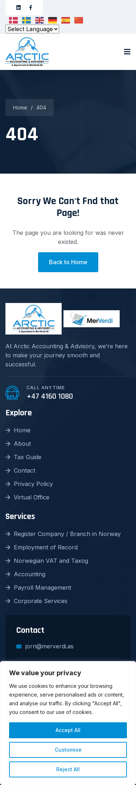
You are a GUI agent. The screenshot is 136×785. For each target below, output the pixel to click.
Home (20, 107)
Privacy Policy (29, 483)
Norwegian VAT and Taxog (46, 560)
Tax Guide (23, 457)
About (18, 443)
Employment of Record (41, 547)
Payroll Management (38, 587)
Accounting (25, 574)
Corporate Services (36, 601)
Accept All (68, 730)
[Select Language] (32, 29)
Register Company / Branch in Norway (63, 533)
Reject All (68, 769)
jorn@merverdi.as (45, 646)
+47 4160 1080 (49, 396)
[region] (68, 723)
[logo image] (27, 51)
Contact (20, 470)
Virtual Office (27, 497)
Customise (68, 750)
